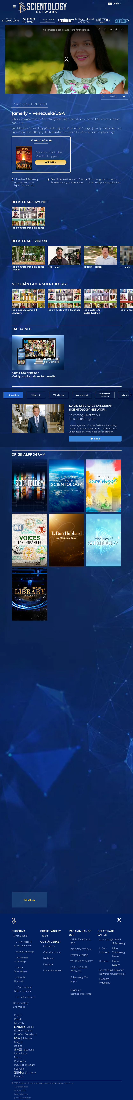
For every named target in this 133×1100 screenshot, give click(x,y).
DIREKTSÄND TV (50, 929)
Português (20, 1059)
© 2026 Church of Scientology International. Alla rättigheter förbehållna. (43, 1081)
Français (19, 1074)
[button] (131, 395)
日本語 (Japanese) (24, 1047)
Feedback (48, 962)
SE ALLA (29, 899)
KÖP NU (51, 162)
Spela (95, 439)
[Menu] (14, 6)
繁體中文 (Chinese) (25, 1070)
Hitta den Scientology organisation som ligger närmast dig (26, 182)
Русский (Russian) (24, 1062)
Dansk (18, 1017)
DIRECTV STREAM (81, 947)
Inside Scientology (25, 949)
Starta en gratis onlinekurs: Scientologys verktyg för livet (104, 181)
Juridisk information (22, 1096)
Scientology (105, 937)
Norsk (17, 1055)
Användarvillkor (21, 1085)
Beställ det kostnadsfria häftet (67, 181)
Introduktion (49, 944)
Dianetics (104, 959)
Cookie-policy (20, 1088)
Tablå (45, 933)
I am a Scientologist (25, 995)
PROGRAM (18, 929)
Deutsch (19, 1021)
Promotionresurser (52, 968)
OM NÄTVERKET (50, 939)
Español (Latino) (23, 1028)
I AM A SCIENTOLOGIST (29, 104)
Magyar (18, 1040)
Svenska (19, 1066)
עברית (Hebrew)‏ (23, 1036)
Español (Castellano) (25, 1032)
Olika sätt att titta (52, 950)
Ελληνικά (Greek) (24, 1024)
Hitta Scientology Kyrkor (118, 950)
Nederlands (20, 1051)
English (18, 1013)
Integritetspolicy (21, 1092)
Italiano (18, 1043)
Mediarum (48, 956)
